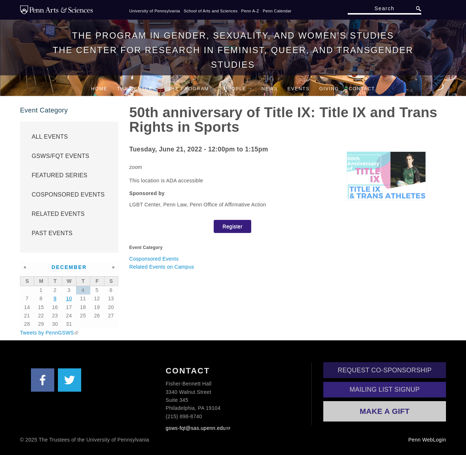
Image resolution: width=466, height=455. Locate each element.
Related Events (58, 214)
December (69, 267)
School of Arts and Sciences (211, 11)
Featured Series (59, 175)
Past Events (52, 233)
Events (298, 88)
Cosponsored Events (154, 259)
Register (232, 226)
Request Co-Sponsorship (385, 370)
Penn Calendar (277, 11)
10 (69, 298)
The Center (137, 88)
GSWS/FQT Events (60, 156)
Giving (329, 88)
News (269, 88)
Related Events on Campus (161, 267)
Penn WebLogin (427, 440)
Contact (362, 88)
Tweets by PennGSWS (47, 333)
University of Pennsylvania (154, 11)
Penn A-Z (250, 11)
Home (99, 88)
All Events (50, 137)
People (238, 88)
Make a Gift (385, 411)
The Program (191, 88)
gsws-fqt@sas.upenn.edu (196, 428)
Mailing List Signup (385, 389)
